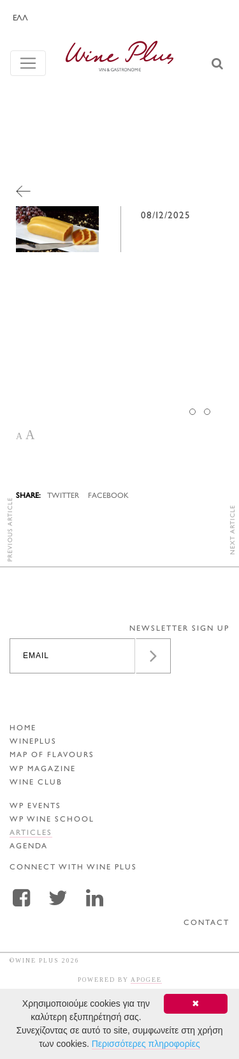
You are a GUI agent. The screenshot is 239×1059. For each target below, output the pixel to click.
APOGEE (146, 979)
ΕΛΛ (20, 18)
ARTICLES (31, 833)
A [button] (19, 436)
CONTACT (206, 923)
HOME (23, 728)
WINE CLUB (36, 782)
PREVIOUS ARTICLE (10, 529)
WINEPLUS (33, 742)
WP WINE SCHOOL (52, 819)
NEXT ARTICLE (233, 530)
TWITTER (63, 496)
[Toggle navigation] (28, 63)
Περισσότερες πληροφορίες (146, 1044)
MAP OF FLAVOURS (52, 755)
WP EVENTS (35, 806)
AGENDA (29, 846)
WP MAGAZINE (43, 769)
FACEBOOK (108, 496)
